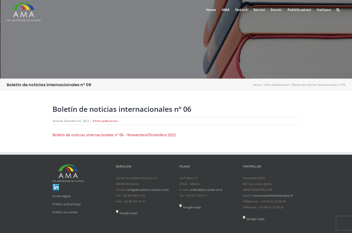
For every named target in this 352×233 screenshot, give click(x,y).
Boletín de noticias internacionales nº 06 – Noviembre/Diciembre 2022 (114, 134)
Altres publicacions (105, 121)
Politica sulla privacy (67, 204)
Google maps (127, 213)
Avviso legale (62, 196)
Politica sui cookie (65, 212)
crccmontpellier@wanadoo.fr (273, 195)
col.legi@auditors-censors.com (147, 190)
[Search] (338, 9)
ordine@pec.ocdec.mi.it (205, 190)
